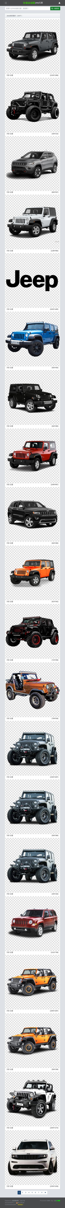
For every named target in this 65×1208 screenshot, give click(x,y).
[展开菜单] (6, 3)
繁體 (58, 1200)
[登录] (59, 3)
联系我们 (20, 1204)
